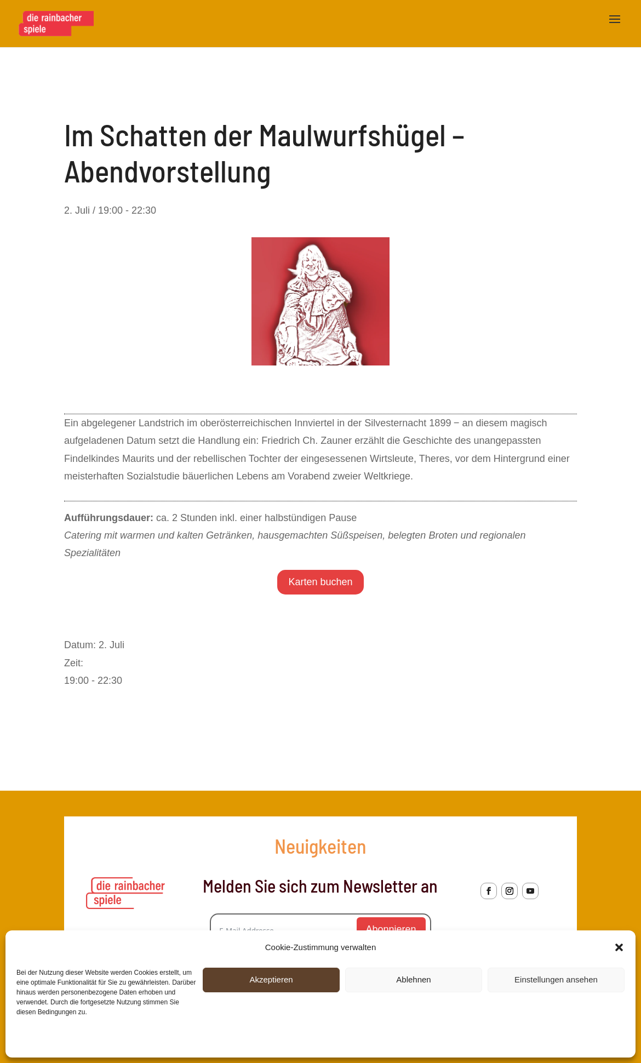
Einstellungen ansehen (556, 979)
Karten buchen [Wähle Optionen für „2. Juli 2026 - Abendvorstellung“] (320, 581)
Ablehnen (413, 979)
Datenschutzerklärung (103, 1040)
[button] (619, 947)
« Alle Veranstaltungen (113, 85)
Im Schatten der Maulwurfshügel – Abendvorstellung (463, 722)
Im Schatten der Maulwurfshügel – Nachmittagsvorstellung (191, 722)
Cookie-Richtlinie (41, 1040)
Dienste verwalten (588, 1040)
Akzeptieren (271, 979)
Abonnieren (391, 929)
